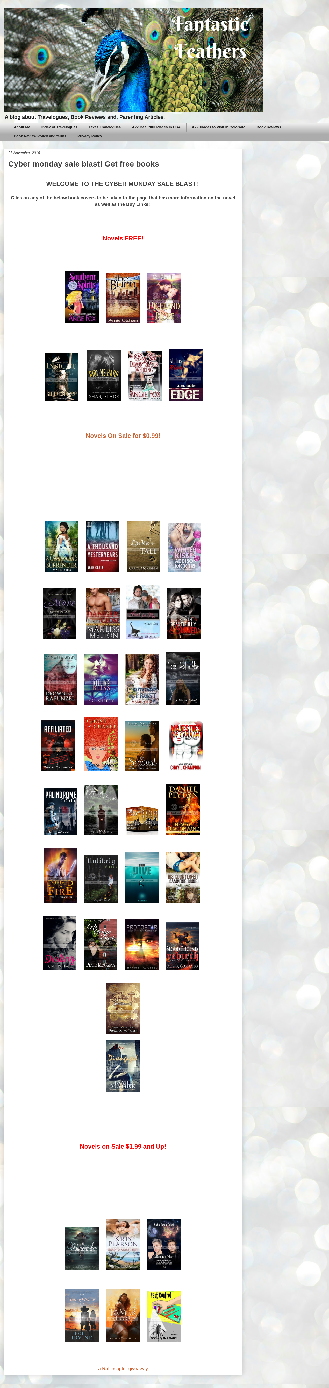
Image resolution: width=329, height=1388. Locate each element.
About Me (22, 127)
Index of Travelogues (59, 127)
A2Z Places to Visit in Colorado (219, 127)
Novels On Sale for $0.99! (123, 435)
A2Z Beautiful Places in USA (156, 127)
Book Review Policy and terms (40, 136)
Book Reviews (268, 127)
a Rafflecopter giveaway (123, 1368)
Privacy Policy (89, 136)
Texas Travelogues (105, 127)
